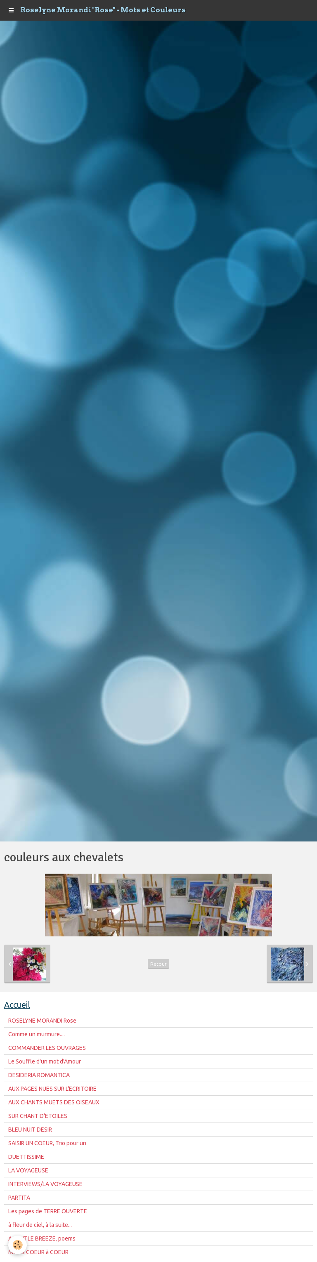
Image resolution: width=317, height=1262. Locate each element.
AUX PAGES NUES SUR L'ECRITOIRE (52, 1088)
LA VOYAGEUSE (28, 1170)
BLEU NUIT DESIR (30, 1129)
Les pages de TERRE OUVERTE (47, 1211)
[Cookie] (17, 1245)
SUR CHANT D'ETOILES (37, 1116)
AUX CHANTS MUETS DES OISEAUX (53, 1102)
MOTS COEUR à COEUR (38, 1252)
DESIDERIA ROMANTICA (39, 1075)
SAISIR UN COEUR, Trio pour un (47, 1143)
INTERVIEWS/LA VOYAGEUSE (45, 1184)
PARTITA (19, 1197)
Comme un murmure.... (36, 1034)
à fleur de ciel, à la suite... (40, 1225)
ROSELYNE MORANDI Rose (42, 1020)
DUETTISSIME (26, 1156)
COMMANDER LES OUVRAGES (47, 1048)
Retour (158, 964)
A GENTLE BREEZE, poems (42, 1238)
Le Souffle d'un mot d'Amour (44, 1061)
